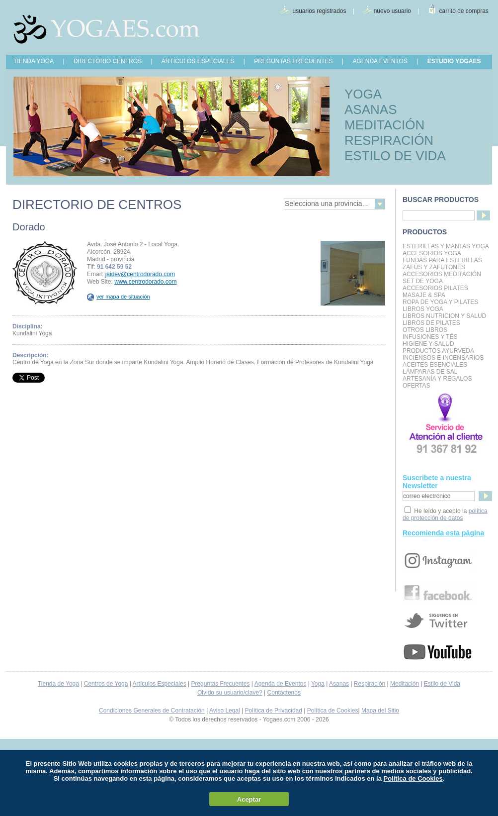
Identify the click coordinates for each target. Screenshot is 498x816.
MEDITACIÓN (384, 124)
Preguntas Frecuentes (220, 683)
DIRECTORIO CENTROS (108, 61)
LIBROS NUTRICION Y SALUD (444, 315)
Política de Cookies (332, 710)
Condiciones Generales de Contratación (152, 710)
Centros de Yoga (106, 683)
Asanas (339, 683)
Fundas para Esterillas (442, 260)
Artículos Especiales (159, 683)
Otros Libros (425, 329)
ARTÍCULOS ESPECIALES (198, 61)
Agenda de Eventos (280, 683)
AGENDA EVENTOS (379, 61)
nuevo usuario (392, 10)
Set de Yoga (423, 281)
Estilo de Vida (442, 683)
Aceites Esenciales (435, 364)
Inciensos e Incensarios (443, 357)
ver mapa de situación (118, 297)
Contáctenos (284, 692)
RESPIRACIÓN (388, 140)
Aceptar (249, 799)
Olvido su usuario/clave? (229, 692)
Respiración (369, 683)
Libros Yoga (423, 309)
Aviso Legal (224, 710)
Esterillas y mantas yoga (446, 246)
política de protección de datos (445, 514)
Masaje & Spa (424, 295)
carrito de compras (464, 10)
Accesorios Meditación (442, 274)
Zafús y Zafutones (434, 267)
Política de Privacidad (273, 710)
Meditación (404, 683)
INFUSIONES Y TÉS (430, 336)
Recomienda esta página (443, 533)
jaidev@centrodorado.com (140, 274)
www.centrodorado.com (145, 281)
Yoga (318, 683)
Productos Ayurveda (438, 350)
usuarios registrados (319, 10)
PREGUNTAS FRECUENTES (293, 61)
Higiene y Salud (428, 343)
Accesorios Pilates (435, 288)
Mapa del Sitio (380, 710)
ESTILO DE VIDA (395, 155)
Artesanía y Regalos (437, 378)
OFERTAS (416, 385)
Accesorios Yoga (432, 253)
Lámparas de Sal (430, 371)
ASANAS (370, 109)
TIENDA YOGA (33, 61)
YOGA (363, 94)
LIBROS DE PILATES (431, 322)
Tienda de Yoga (58, 683)
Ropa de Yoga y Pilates (440, 302)
